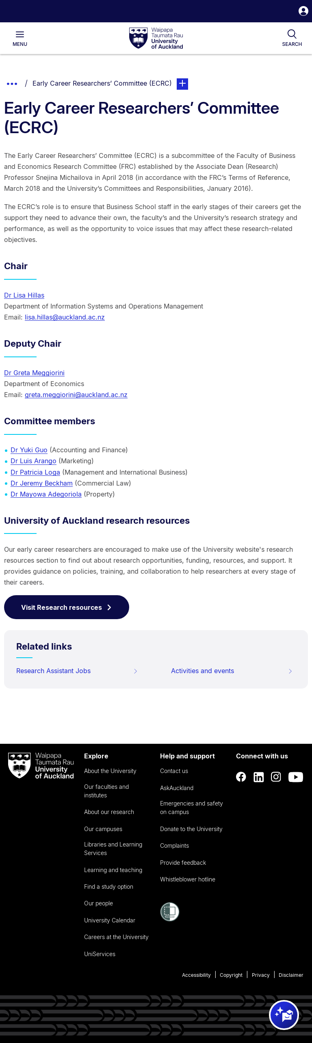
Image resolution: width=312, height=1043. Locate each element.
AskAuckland (176, 787)
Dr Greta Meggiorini (34, 373)
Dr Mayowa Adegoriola (46, 494)
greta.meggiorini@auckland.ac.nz (76, 395)
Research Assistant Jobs (77, 671)
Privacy (261, 975)
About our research (109, 811)
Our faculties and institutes (106, 791)
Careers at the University (116, 936)
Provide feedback (183, 862)
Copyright (231, 975)
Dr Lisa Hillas (24, 295)
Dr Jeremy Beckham (42, 483)
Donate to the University (191, 828)
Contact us (174, 770)
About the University (110, 770)
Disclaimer (291, 975)
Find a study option (108, 886)
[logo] (156, 38)
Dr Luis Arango (33, 461)
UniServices (99, 953)
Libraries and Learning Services (113, 848)
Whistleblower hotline (187, 879)
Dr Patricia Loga (35, 472)
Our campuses (103, 828)
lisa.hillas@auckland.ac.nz (65, 317)
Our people (98, 903)
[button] (303, 12)
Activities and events (232, 671)
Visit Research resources (66, 607)
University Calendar (109, 920)
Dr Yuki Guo (29, 450)
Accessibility (196, 975)
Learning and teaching (113, 869)
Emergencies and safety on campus (191, 807)
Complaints (174, 845)
